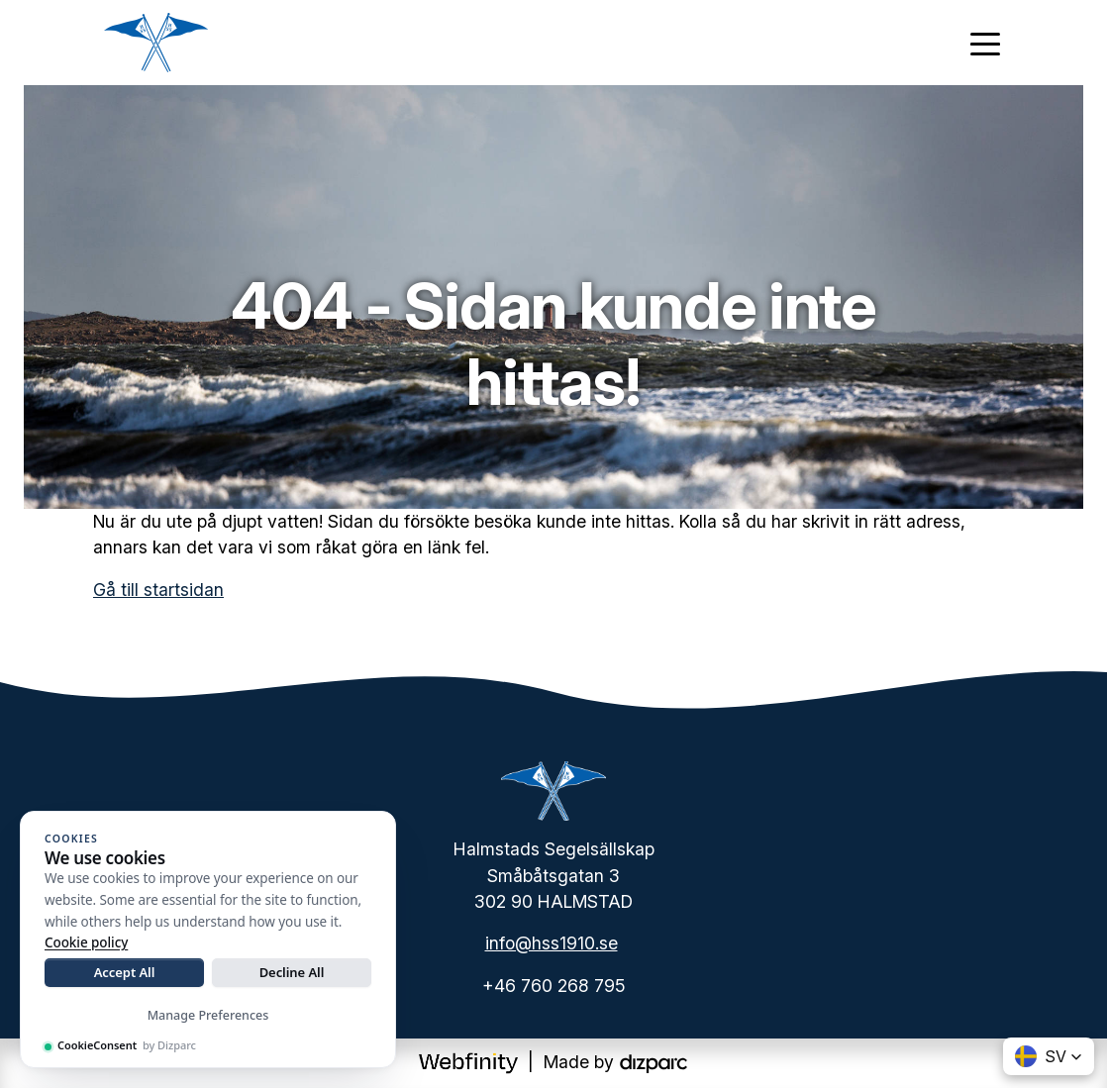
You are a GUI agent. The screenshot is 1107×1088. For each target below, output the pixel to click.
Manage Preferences (208, 1015)
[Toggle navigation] (985, 42)
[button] (1048, 1056)
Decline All (292, 972)
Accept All (124, 972)
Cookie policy (86, 942)
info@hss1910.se (551, 943)
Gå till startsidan (158, 589)
